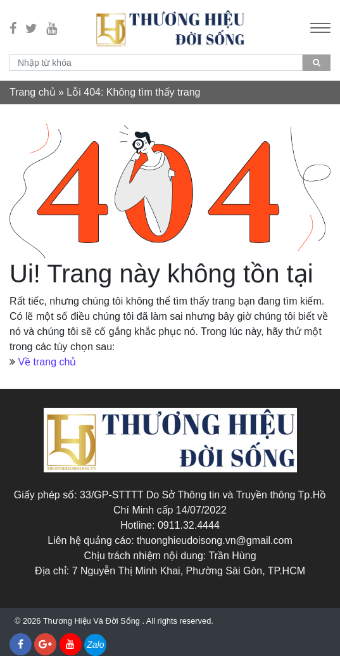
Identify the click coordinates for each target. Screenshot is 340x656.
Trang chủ (32, 92)
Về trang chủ (47, 361)
